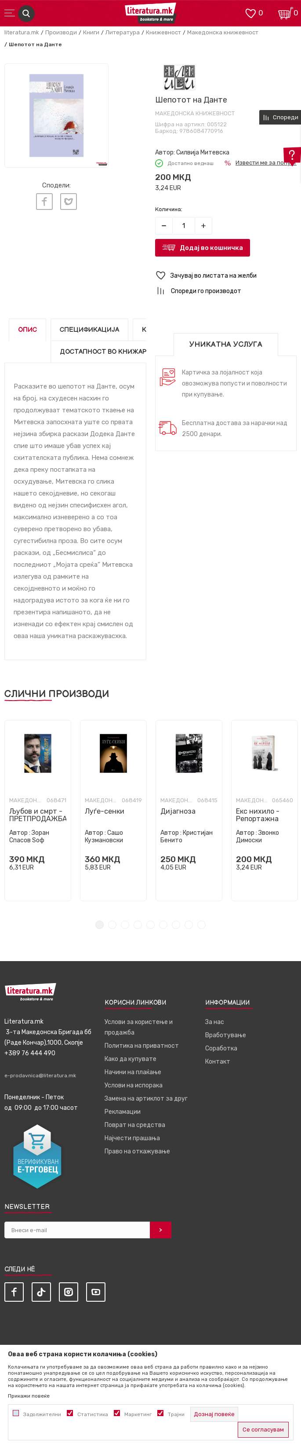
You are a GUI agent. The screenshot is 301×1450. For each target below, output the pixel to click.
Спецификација (89, 330)
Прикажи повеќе (29, 1396)
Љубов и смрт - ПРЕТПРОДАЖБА (37, 815)
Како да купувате (130, 1059)
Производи (61, 32)
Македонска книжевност (222, 32)
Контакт (217, 1061)
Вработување (225, 1035)
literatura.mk (21, 32)
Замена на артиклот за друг (146, 1098)
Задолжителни (42, 1414)
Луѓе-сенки (104, 811)
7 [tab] (176, 925)
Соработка (221, 1048)
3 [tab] (125, 925)
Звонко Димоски (257, 836)
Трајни (176, 1414)
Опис (27, 330)
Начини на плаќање (133, 1072)
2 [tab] (112, 925)
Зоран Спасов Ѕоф (29, 836)
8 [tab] (189, 925)
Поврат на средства (135, 1125)
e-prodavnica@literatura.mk (40, 1075)
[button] (226, 276)
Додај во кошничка (211, 248)
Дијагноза (178, 811)
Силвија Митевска (202, 152)
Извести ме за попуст (266, 162)
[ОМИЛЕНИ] (250, 12)
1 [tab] (99, 925)
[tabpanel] (56, 115)
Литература (122, 32)
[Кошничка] (285, 12)
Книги (91, 32)
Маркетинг (138, 1414)
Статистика (92, 1414)
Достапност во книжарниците (117, 352)
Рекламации (123, 1112)
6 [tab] (163, 925)
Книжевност (163, 32)
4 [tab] (138, 925)
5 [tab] (150, 925)
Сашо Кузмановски (104, 836)
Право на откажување (137, 1151)
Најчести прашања (132, 1138)
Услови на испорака (134, 1085)
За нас (214, 1022)
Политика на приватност (142, 1046)
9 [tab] (201, 925)
